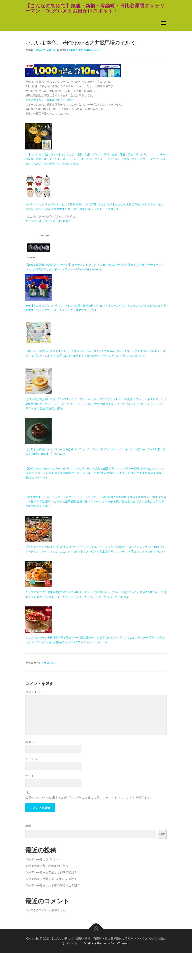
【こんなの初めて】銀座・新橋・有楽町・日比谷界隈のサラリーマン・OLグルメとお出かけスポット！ (95, 8)
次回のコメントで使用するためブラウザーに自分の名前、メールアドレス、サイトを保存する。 (89, 797)
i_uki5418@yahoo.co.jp (85, 50)
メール (31, 759)
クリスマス (48, 663)
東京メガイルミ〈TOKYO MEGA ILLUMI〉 (49, 100)
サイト (29, 776)
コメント (33, 692)
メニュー (163, 23)
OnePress (90, 943)
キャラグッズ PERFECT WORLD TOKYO (48, 221)
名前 (30, 742)
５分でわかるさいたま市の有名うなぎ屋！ (52, 885)
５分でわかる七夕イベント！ (44, 859)
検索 (28, 826)
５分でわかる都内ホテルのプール (46, 866)
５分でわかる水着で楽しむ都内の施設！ (51, 872)
